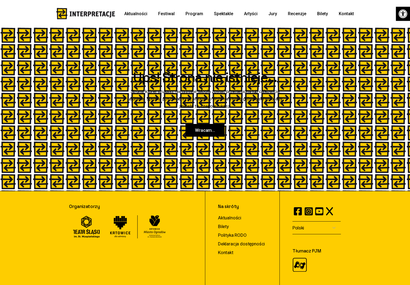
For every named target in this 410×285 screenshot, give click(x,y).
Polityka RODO (232, 235)
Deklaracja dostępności (241, 243)
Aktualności (229, 217)
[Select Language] (316, 228)
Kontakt (225, 252)
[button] (403, 14)
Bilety (223, 226)
